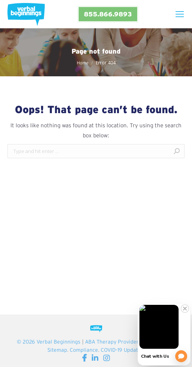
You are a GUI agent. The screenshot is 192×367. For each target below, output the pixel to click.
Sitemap (57, 350)
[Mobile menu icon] (180, 14)
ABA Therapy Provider (111, 342)
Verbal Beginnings (59, 342)
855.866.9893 (108, 13)
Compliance (84, 350)
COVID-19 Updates (122, 350)
